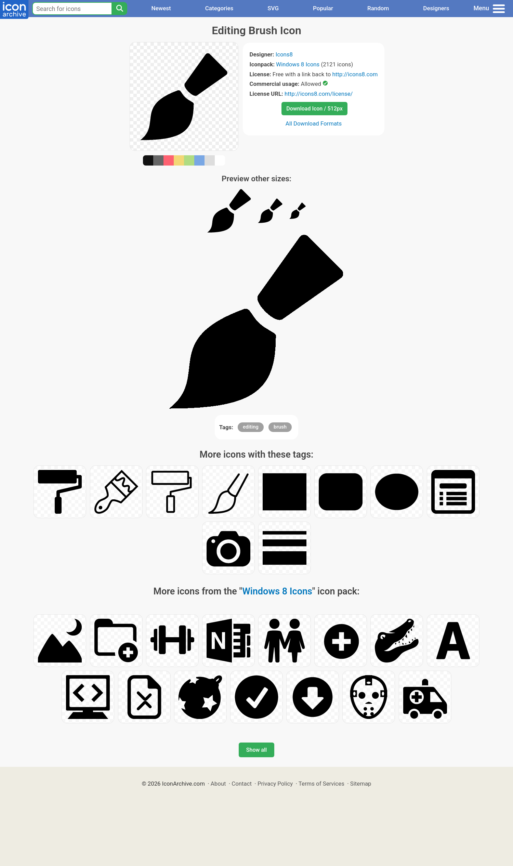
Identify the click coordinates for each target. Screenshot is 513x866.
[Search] (119, 8)
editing (251, 427)
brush (280, 427)
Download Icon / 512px (314, 108)
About (218, 783)
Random (378, 8)
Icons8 (284, 54)
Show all (256, 750)
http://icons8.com (355, 74)
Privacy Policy (275, 783)
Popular (323, 8)
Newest (161, 8)
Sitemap (360, 783)
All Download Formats (314, 123)
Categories (219, 8)
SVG (273, 8)
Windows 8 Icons (297, 64)
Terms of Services (321, 783)
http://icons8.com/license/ (319, 93)
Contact (242, 783)
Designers (436, 8)
